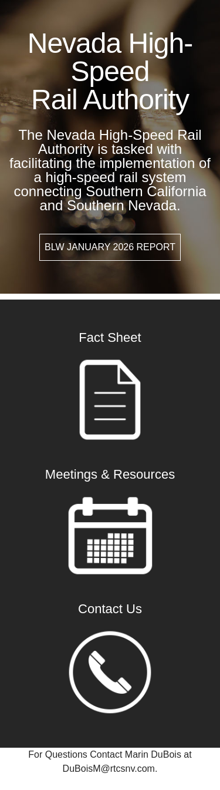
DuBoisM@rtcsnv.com (109, 769)
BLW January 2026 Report (110, 247)
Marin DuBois (153, 754)
